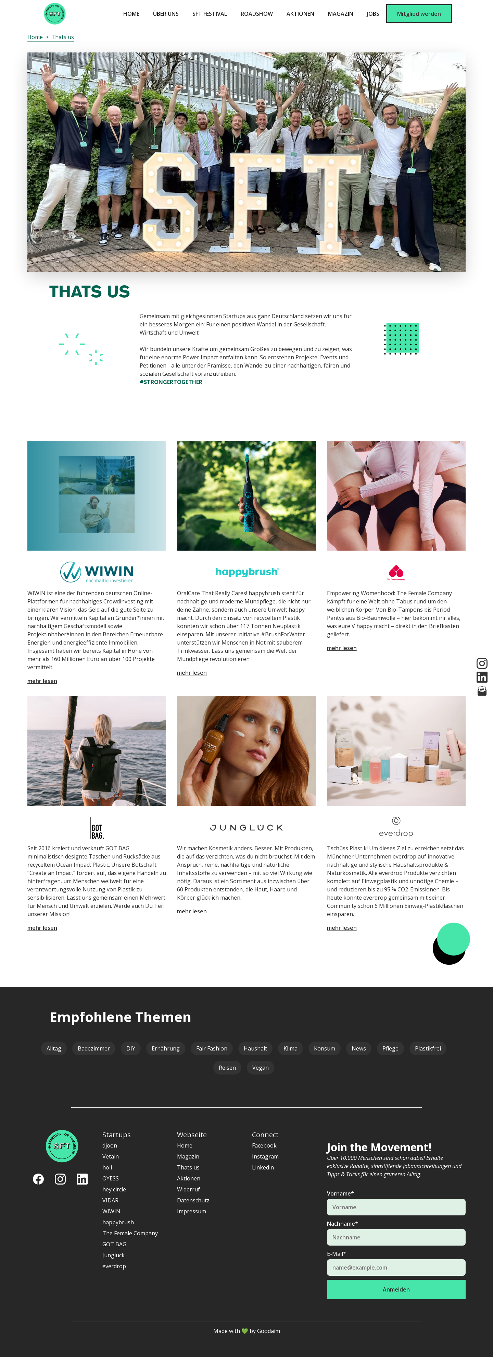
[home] (54, 13)
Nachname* (342, 1223)
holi (107, 1167)
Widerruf (188, 1189)
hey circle (114, 1189)
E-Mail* (336, 1254)
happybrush (118, 1222)
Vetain (110, 1156)
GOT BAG (114, 1244)
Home (131, 13)
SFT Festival (209, 13)
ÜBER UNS (166, 13)
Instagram (265, 1156)
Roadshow (257, 13)
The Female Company (130, 1233)
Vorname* (340, 1193)
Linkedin (263, 1167)
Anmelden (396, 1289)
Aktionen (300, 13)
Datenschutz (193, 1200)
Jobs (373, 13)
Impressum (191, 1211)
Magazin (340, 13)
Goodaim (268, 1331)
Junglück (113, 1255)
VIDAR (110, 1200)
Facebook (264, 1145)
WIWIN (111, 1211)
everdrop (114, 1266)
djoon (109, 1145)
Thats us (62, 37)
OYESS (110, 1178)
